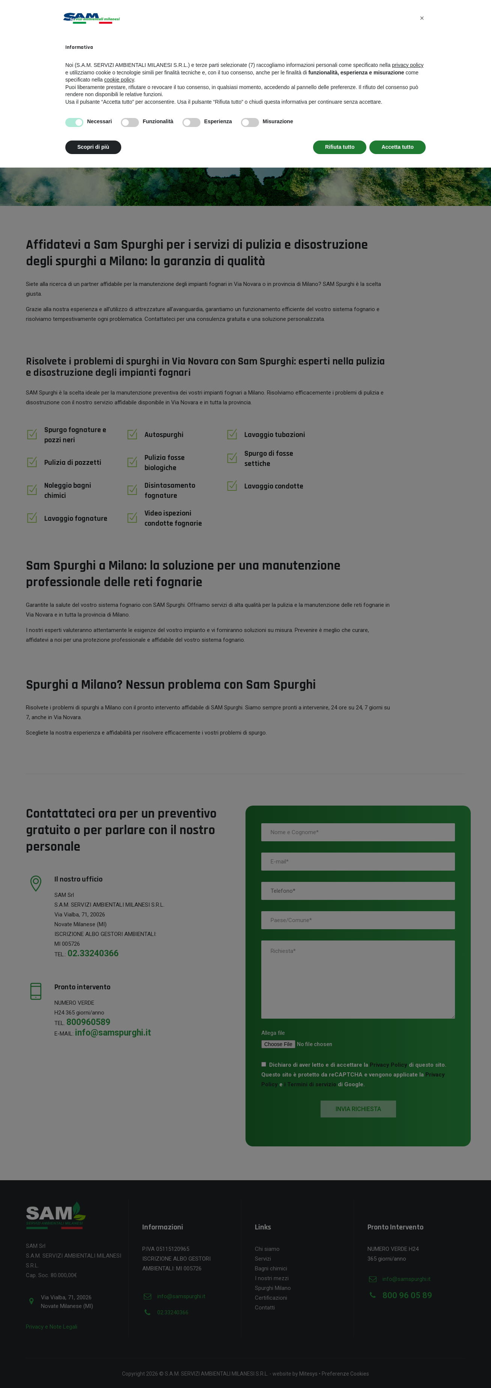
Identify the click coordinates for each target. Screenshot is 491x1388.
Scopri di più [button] (93, 147)
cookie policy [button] (119, 80)
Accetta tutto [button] (397, 147)
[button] (422, 18)
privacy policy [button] (407, 65)
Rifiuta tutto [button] (340, 147)
